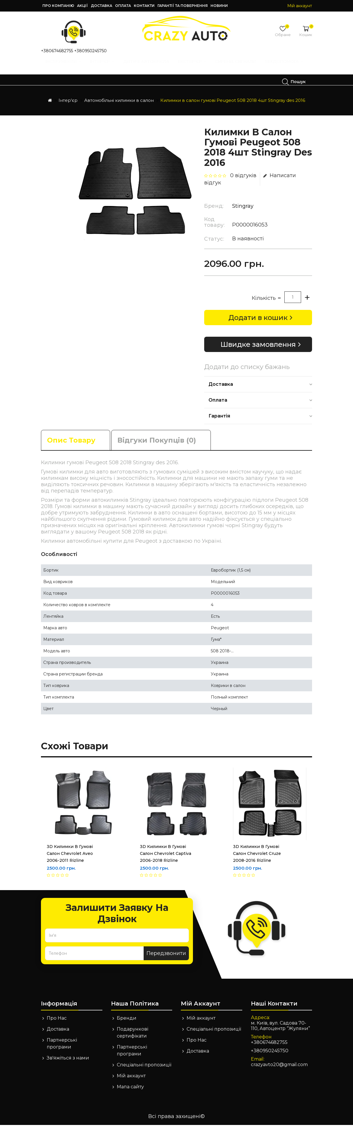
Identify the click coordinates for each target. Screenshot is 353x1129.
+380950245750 (90, 50)
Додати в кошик (258, 321)
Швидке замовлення (258, 348)
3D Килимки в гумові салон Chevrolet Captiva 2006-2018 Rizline (165, 857)
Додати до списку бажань (247, 371)
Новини (219, 5)
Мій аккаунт (131, 1080)
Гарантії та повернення (182, 5)
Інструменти (65, 67)
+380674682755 (57, 50)
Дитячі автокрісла (148, 67)
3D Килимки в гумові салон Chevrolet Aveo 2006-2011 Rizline (70, 857)
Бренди (126, 1022)
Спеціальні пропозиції (144, 1069)
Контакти (144, 5)
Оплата (123, 5)
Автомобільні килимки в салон (119, 104)
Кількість (264, 302)
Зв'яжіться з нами (68, 1062)
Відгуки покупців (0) (156, 444)
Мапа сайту (130, 1091)
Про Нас (57, 1022)
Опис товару (71, 444)
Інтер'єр (104, 67)
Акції (82, 5)
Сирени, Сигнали (237, 67)
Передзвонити (166, 957)
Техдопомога (71, 81)
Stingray (243, 210)
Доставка (101, 5)
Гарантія (219, 420)
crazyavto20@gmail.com (279, 1068)
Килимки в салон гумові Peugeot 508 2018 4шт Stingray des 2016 (232, 104)
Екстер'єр (194, 67)
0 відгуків (243, 179)
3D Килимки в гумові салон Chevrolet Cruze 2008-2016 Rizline (257, 857)
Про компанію (58, 5)
